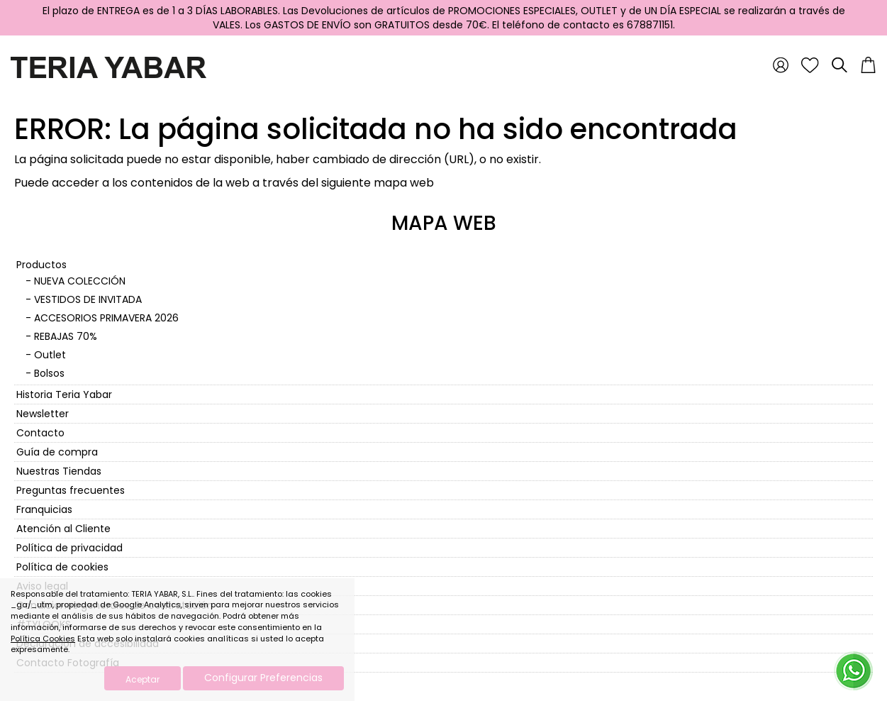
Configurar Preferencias (263, 677)
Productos (41, 265)
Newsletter (42, 414)
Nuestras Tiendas (58, 471)
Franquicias (44, 509)
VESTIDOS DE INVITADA (88, 299)
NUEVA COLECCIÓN (79, 281)
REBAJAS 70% (65, 336)
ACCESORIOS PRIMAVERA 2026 (106, 318)
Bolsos (49, 373)
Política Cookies (43, 638)
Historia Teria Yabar (64, 394)
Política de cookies (62, 567)
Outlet (50, 355)
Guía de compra (57, 452)
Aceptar (142, 679)
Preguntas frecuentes (70, 490)
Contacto (40, 433)
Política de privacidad (69, 548)
